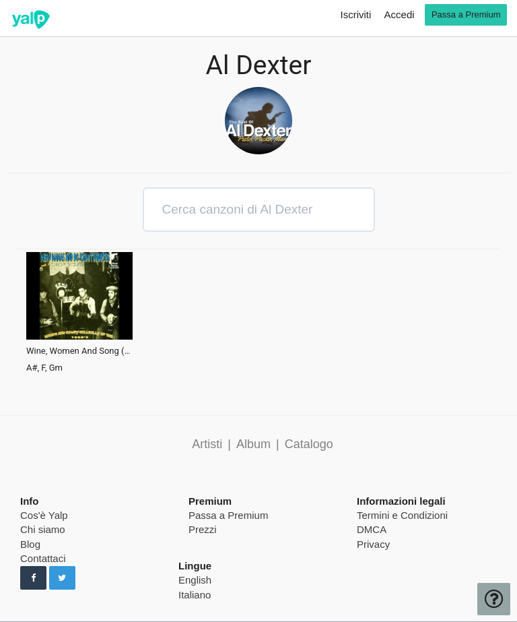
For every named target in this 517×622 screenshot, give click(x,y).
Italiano (194, 594)
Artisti (207, 444)
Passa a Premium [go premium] (466, 14)
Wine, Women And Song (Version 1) (79, 351)
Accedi (399, 14)
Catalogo (309, 444)
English (194, 580)
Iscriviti (356, 14)
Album (253, 444)
